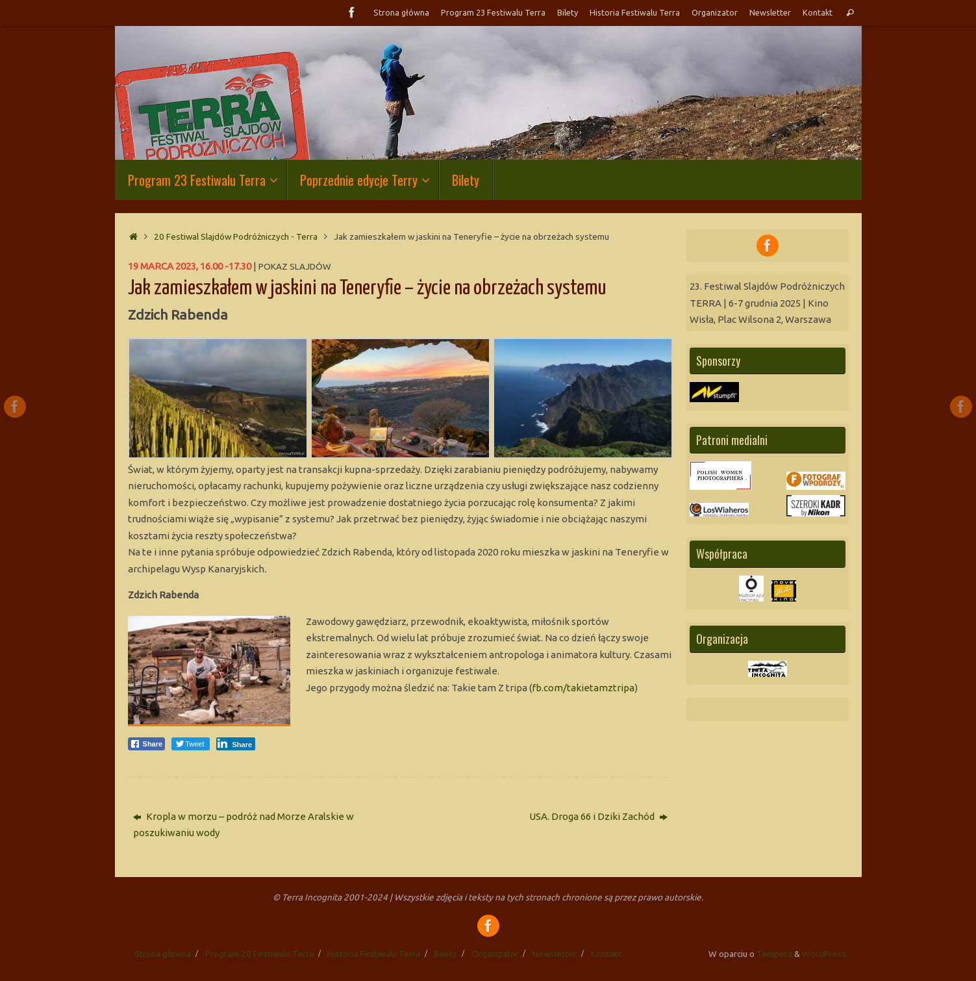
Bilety (567, 12)
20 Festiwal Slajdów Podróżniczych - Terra (236, 236)
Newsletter (770, 12)
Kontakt (817, 12)
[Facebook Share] (147, 743)
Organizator (715, 12)
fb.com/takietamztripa (583, 687)
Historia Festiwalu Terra (635, 12)
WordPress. (825, 954)
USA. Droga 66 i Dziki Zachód (598, 816)
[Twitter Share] (190, 743)
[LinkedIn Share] (236, 743)
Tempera (774, 954)
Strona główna (401, 12)
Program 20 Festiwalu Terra (259, 954)
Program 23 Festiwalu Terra (493, 12)
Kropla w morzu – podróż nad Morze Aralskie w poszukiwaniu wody (243, 825)
